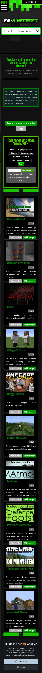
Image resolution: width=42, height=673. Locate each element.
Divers (21, 164)
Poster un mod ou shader (21, 123)
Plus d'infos (15, 237)
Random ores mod (18, 263)
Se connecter (32, 2)
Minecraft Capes (17, 437)
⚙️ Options (21, 667)
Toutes (12, 149)
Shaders (27, 160)
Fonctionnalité (17, 160)
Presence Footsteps (19, 525)
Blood (10, 306)
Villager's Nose (16, 350)
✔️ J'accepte (21, 661)
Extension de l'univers (21, 157)
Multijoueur (13, 153)
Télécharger (29, 237)
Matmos (12, 481)
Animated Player (17, 612)
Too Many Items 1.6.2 (20, 568)
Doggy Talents (15, 394)
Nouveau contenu (27, 153)
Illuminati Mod (16, 219)
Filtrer (21, 128)
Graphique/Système (25, 149)
